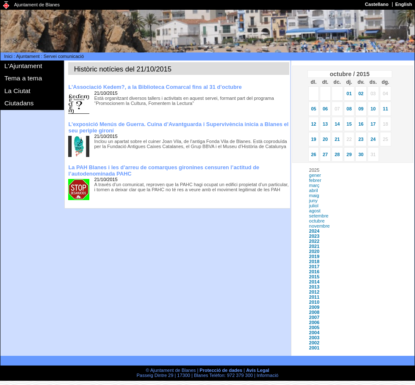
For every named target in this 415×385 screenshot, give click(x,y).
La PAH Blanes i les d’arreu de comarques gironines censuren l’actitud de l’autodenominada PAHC (163, 170)
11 (385, 108)
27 (325, 154)
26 (313, 154)
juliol (313, 205)
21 (337, 139)
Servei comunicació (64, 56)
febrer (315, 180)
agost (315, 210)
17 (373, 123)
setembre (319, 215)
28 (337, 154)
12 (313, 123)
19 (313, 139)
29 (348, 154)
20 (325, 139)
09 (360, 108)
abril (313, 190)
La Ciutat (17, 90)
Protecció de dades (220, 370)
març (314, 185)
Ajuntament (28, 56)
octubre (317, 220)
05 (313, 108)
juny (313, 200)
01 (348, 93)
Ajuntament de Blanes (37, 4)
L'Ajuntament (23, 65)
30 (360, 154)
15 (348, 123)
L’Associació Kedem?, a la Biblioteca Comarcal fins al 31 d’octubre (155, 87)
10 (373, 108)
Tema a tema (23, 78)
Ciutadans (18, 103)
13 (325, 123)
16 (360, 123)
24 (373, 139)
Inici (8, 56)
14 (337, 123)
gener (315, 175)
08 (348, 108)
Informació (267, 375)
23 (360, 139)
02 (360, 93)
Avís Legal (257, 370)
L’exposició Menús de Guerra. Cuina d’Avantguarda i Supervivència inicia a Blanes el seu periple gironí (178, 127)
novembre (319, 225)
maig (314, 195)
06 (325, 108)
